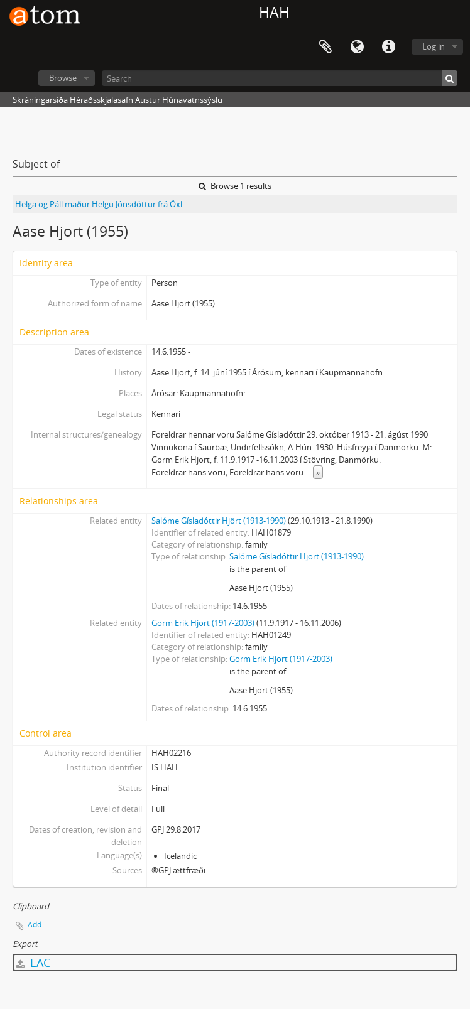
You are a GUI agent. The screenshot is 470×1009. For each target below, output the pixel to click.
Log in (433, 46)
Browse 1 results (235, 186)
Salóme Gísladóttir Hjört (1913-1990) (218, 520)
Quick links (388, 47)
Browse (63, 78)
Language (357, 47)
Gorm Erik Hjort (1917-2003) (202, 623)
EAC (33, 962)
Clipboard (325, 47)
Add (34, 924)
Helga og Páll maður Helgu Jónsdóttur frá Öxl (98, 204)
